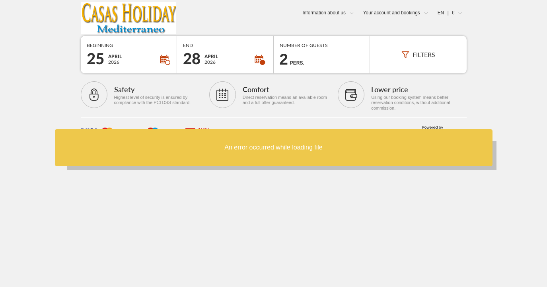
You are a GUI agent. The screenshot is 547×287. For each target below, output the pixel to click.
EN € (446, 13)
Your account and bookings (391, 13)
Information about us (323, 13)
